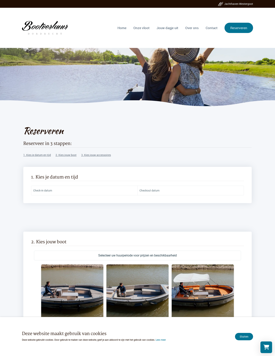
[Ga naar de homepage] (45, 28)
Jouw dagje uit (167, 28)
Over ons (192, 28)
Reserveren (238, 28)
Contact (212, 28)
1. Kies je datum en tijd (37, 155)
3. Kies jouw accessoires (96, 155)
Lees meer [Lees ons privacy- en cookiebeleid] (161, 339)
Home (121, 28)
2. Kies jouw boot (66, 155)
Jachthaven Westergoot (238, 4)
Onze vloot (141, 28)
